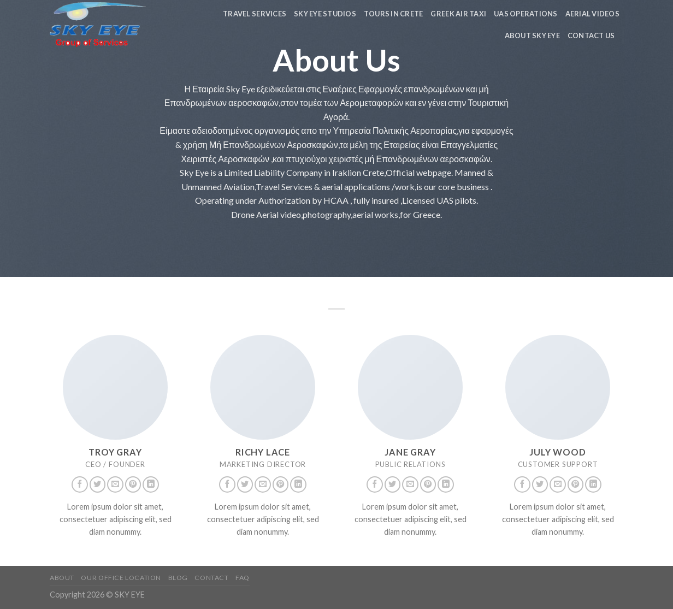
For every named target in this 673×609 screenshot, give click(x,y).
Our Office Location (121, 577)
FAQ (242, 577)
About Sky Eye (532, 35)
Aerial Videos (592, 13)
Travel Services (254, 13)
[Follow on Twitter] (98, 484)
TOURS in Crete (393, 13)
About (62, 577)
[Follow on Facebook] (80, 484)
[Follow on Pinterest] (133, 484)
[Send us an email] (115, 484)
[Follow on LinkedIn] (151, 484)
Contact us (591, 35)
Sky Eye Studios (325, 13)
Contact (211, 577)
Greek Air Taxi (458, 13)
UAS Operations (526, 13)
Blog (178, 577)
